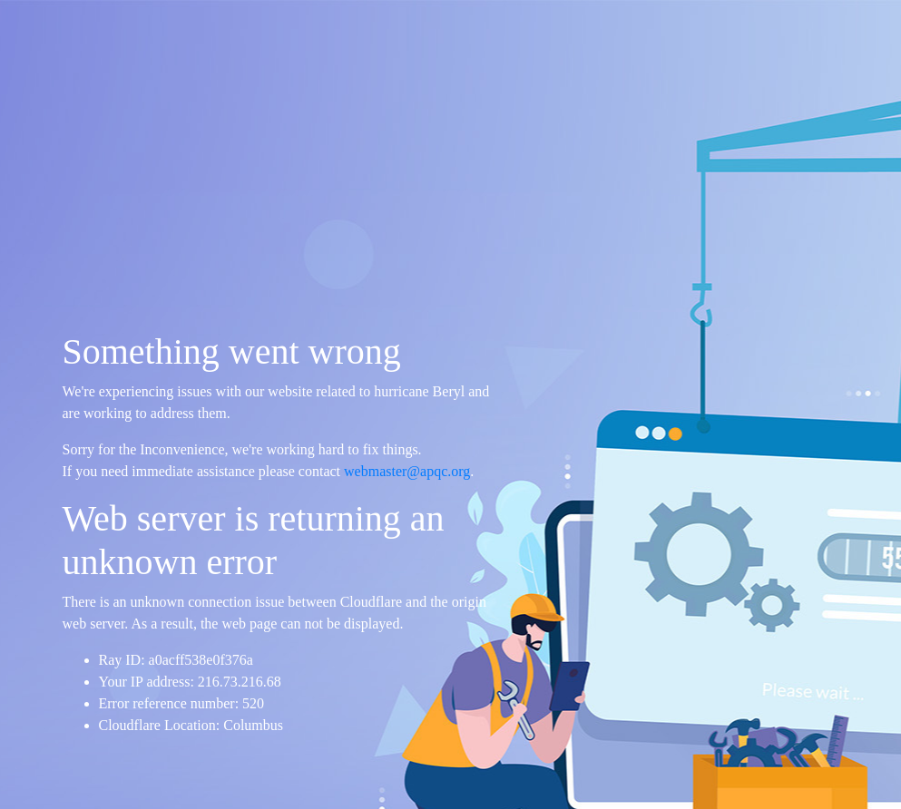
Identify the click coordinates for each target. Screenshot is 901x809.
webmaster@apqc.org (407, 471)
